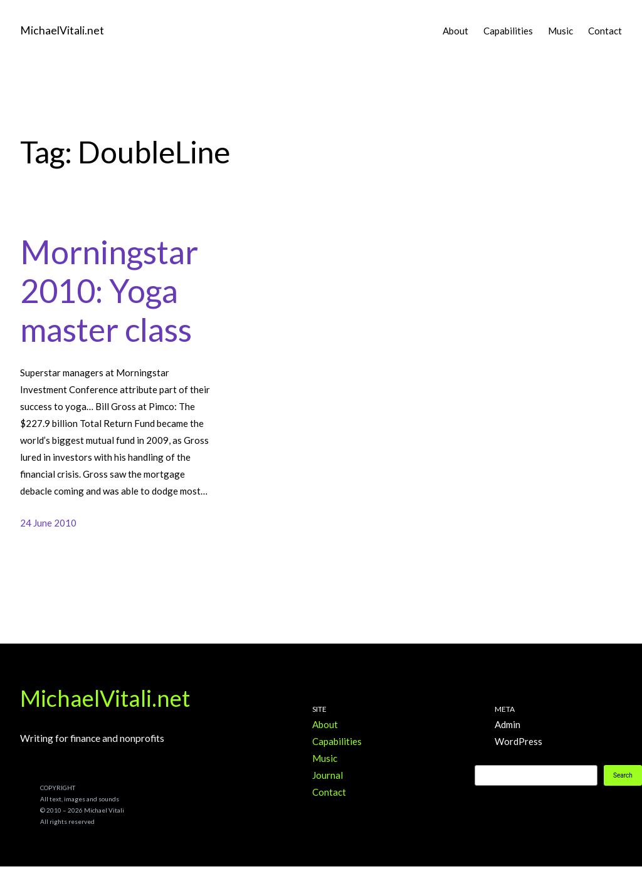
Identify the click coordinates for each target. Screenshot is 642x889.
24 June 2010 (48, 522)
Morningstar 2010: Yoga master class (109, 290)
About (325, 724)
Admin (507, 724)
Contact (329, 792)
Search (623, 775)
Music (324, 758)
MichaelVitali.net (62, 30)
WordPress (518, 741)
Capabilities (337, 741)
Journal (327, 775)
